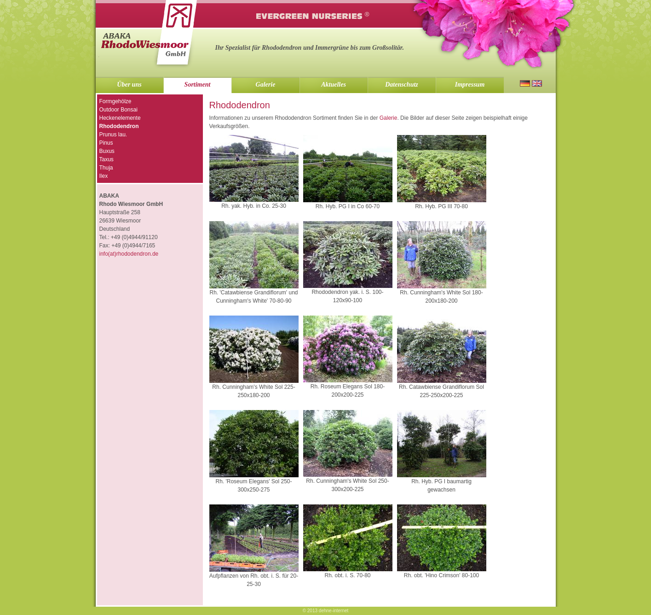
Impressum (470, 84)
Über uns (129, 84)
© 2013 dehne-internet (326, 610)
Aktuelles (333, 84)
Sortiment (197, 84)
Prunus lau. (113, 134)
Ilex (103, 176)
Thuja (106, 167)
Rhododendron (119, 126)
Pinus (106, 143)
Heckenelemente (120, 118)
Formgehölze (115, 101)
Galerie (266, 84)
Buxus (107, 151)
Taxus (106, 159)
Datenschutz (401, 84)
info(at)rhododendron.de (129, 254)
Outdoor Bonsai (118, 109)
